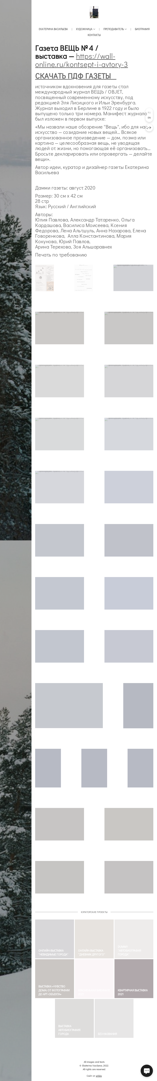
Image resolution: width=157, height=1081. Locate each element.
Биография (142, 29)
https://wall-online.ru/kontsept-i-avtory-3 (81, 60)
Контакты (94, 35)
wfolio (99, 1075)
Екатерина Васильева (53, 29)
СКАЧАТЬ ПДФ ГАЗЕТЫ (75, 76)
